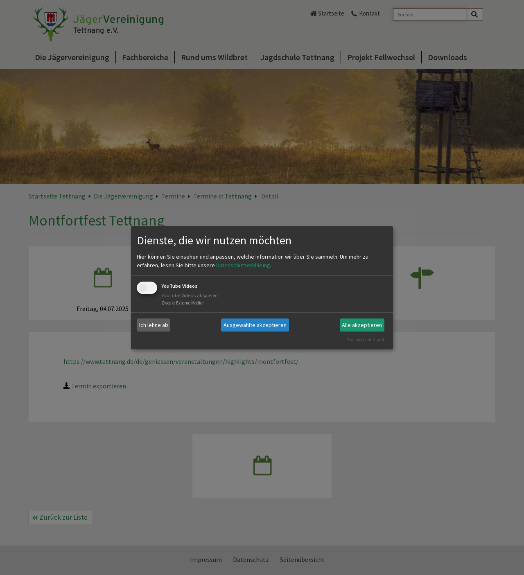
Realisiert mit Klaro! (365, 340)
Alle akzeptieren (362, 325)
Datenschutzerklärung (243, 265)
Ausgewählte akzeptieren (255, 325)
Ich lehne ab (153, 325)
